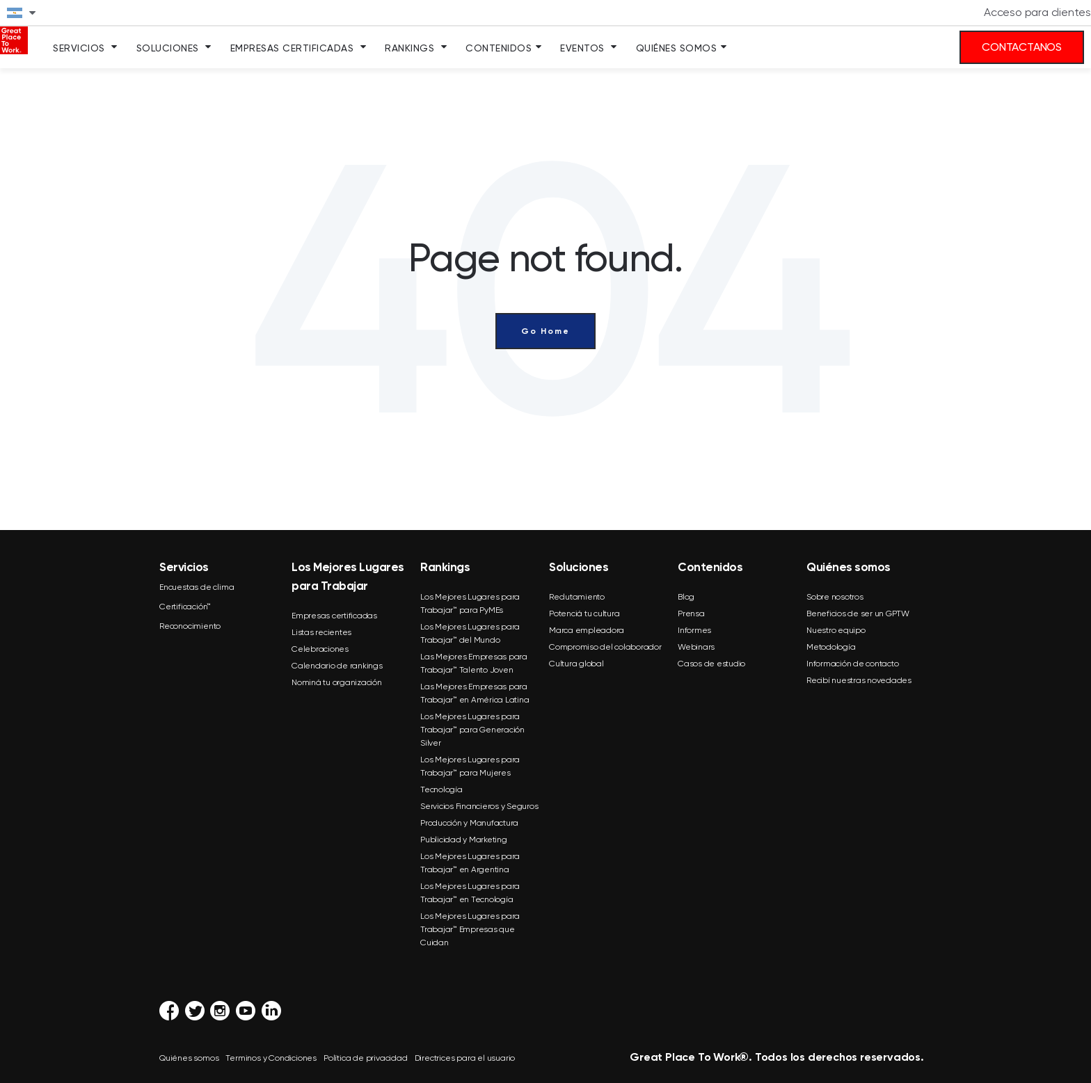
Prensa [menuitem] (691, 613)
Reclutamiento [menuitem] (577, 597)
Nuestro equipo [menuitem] (836, 630)
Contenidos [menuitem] (498, 48)
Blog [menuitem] (686, 597)
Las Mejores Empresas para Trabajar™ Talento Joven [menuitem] (473, 663)
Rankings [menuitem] (409, 48)
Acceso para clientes (1037, 12)
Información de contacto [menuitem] (852, 663)
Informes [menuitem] (694, 630)
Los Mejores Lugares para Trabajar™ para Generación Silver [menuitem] (472, 730)
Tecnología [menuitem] (441, 789)
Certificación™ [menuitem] (185, 606)
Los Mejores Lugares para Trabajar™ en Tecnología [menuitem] (470, 892)
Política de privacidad (366, 1058)
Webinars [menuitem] (696, 647)
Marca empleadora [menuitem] (586, 630)
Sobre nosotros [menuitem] (834, 597)
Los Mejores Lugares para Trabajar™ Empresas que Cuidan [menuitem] (470, 929)
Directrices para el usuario (465, 1058)
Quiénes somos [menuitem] (676, 48)
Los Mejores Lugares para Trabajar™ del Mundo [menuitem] (470, 633)
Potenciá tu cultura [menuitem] (584, 613)
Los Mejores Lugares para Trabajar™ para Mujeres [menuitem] (470, 766)
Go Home (545, 331)
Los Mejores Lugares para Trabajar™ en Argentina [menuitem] (470, 862)
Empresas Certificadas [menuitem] (292, 48)
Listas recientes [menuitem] (321, 632)
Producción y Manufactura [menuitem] (469, 823)
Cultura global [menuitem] (576, 663)
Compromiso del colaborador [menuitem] (605, 647)
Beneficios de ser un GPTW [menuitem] (857, 613)
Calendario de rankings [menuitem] (337, 666)
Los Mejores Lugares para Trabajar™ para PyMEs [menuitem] (470, 603)
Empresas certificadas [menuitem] (334, 615)
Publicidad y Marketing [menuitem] (463, 839)
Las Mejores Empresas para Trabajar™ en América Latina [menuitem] (474, 693)
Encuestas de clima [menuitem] (196, 587)
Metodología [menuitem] (830, 647)
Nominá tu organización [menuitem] (337, 682)
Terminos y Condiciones (271, 1058)
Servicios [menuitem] (79, 48)
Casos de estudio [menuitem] (711, 663)
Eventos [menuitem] (582, 48)
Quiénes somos (188, 1058)
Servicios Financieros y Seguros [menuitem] (479, 806)
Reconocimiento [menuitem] (190, 626)
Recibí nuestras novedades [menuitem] (858, 680)
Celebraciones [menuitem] (320, 649)
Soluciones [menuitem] (167, 48)
